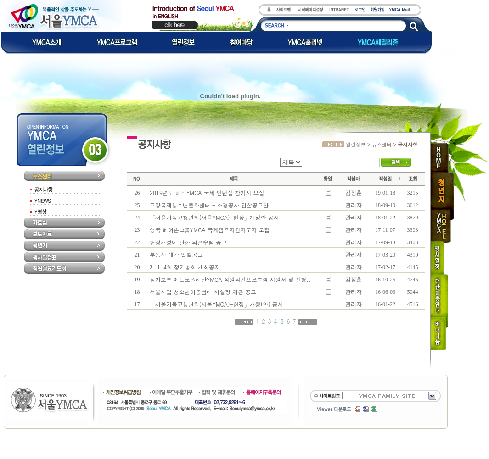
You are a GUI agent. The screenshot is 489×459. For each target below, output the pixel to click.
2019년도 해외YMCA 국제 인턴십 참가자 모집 (207, 192)
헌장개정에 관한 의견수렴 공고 (188, 242)
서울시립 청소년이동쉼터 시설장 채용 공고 (203, 292)
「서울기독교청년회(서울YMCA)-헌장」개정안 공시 (214, 217)
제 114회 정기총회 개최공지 (185, 267)
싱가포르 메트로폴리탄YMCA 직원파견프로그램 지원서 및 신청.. (230, 279)
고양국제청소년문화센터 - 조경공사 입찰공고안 (209, 205)
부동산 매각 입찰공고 (176, 254)
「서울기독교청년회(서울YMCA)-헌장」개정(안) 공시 (216, 304)
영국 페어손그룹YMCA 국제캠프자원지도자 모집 (210, 230)
